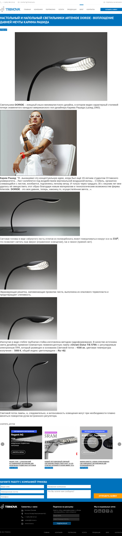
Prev (3, 444)
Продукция (71, 9)
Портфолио (50, 9)
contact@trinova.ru (27, 2)
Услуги (61, 9)
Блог (81, 9)
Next (119, 444)
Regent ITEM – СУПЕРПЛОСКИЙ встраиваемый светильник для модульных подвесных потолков (25, 446)
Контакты (91, 9)
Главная (27, 9)
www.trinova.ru (29, 523)
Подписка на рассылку (114, 2)
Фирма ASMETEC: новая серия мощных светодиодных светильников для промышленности (96, 446)
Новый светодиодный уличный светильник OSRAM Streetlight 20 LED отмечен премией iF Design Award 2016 (61, 446)
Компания (38, 9)
